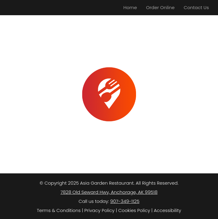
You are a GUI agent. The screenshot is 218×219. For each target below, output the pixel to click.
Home (130, 7)
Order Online (160, 7)
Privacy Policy (99, 210)
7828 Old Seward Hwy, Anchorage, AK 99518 (109, 192)
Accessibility (167, 210)
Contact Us (196, 7)
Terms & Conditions (58, 210)
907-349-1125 (124, 201)
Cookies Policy (134, 210)
